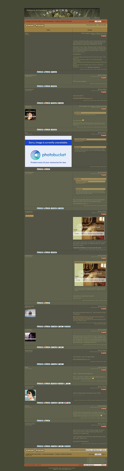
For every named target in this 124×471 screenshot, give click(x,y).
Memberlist (47, 18)
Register (92, 18)
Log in (97, 18)
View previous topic (91, 25)
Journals (35, 18)
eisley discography (48, 21)
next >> (104, 21)
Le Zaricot (76, 379)
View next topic (102, 25)
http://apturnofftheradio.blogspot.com (83, 98)
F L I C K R (75, 298)
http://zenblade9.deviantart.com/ (81, 359)
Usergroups (54, 18)
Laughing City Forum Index (33, 21)
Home (26, 18)
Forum (30, 18)
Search (41, 18)
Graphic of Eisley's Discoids (64, 21)
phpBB (54, 469)
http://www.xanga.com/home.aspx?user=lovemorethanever (88, 316)
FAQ (59, 18)
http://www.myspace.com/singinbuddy (83, 318)
